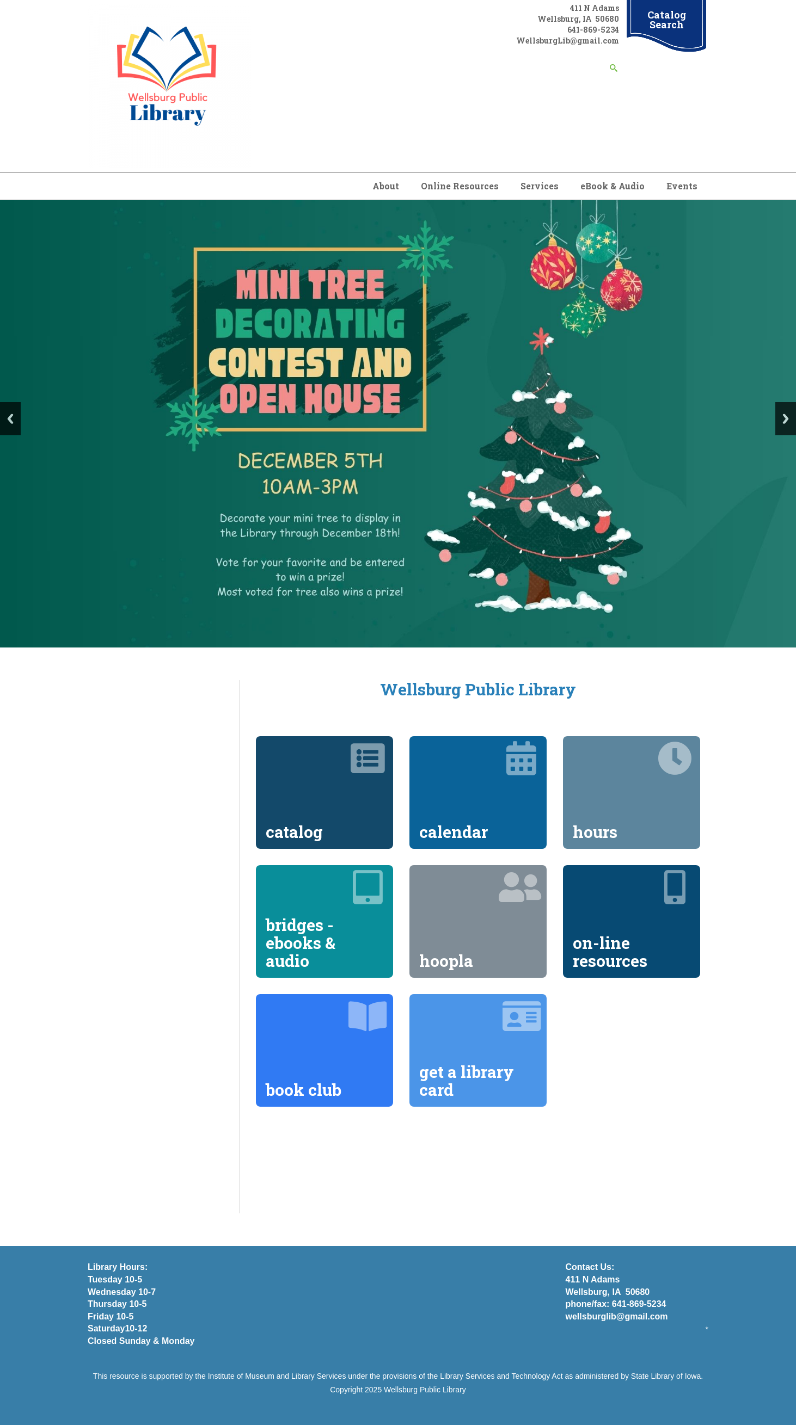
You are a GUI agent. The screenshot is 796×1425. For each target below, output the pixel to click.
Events (681, 186)
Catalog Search (666, 19)
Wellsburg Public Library (425, 1389)
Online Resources (460, 186)
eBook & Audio (612, 186)
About (385, 186)
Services (540, 186)
